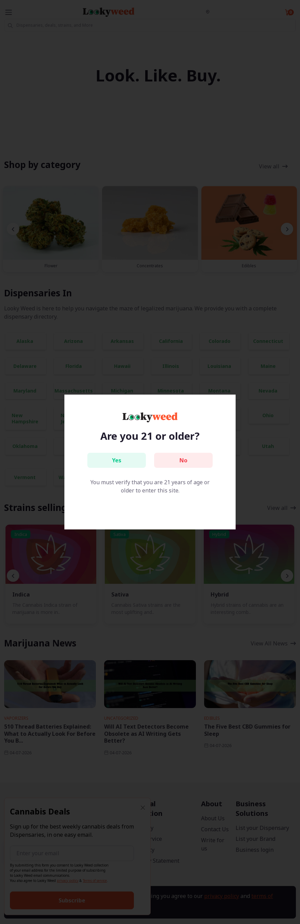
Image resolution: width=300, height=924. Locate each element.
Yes (116, 460)
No (183, 460)
